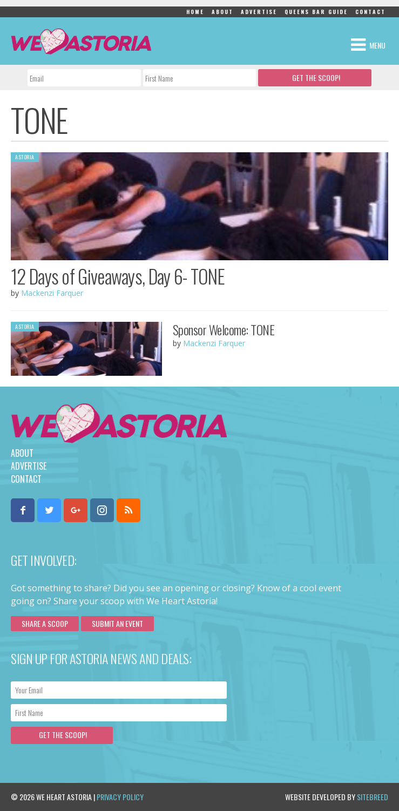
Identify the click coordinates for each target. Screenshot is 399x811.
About (222, 12)
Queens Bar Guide (316, 12)
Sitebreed (372, 796)
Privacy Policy (120, 796)
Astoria (25, 157)
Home (195, 12)
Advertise (259, 12)
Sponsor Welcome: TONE (224, 329)
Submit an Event (117, 623)
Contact (370, 12)
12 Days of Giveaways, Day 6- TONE (118, 276)
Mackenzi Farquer (52, 293)
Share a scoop (45, 623)
